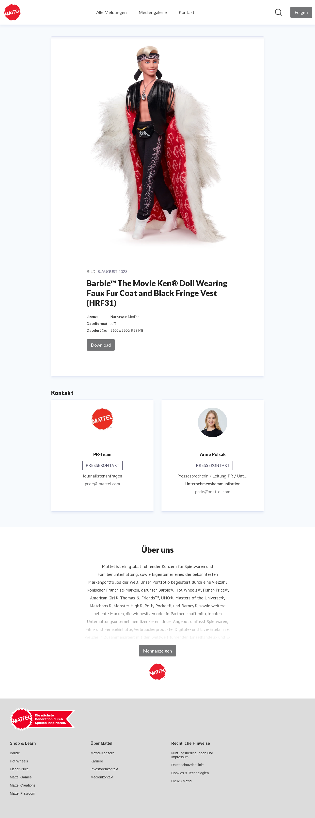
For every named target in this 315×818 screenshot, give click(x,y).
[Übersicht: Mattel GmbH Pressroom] (12, 12)
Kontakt (186, 12)
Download (101, 345)
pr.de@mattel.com (102, 484)
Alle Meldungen (111, 12)
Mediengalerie (153, 12)
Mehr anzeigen (157, 651)
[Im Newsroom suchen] (279, 12)
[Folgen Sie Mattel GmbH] (301, 12)
